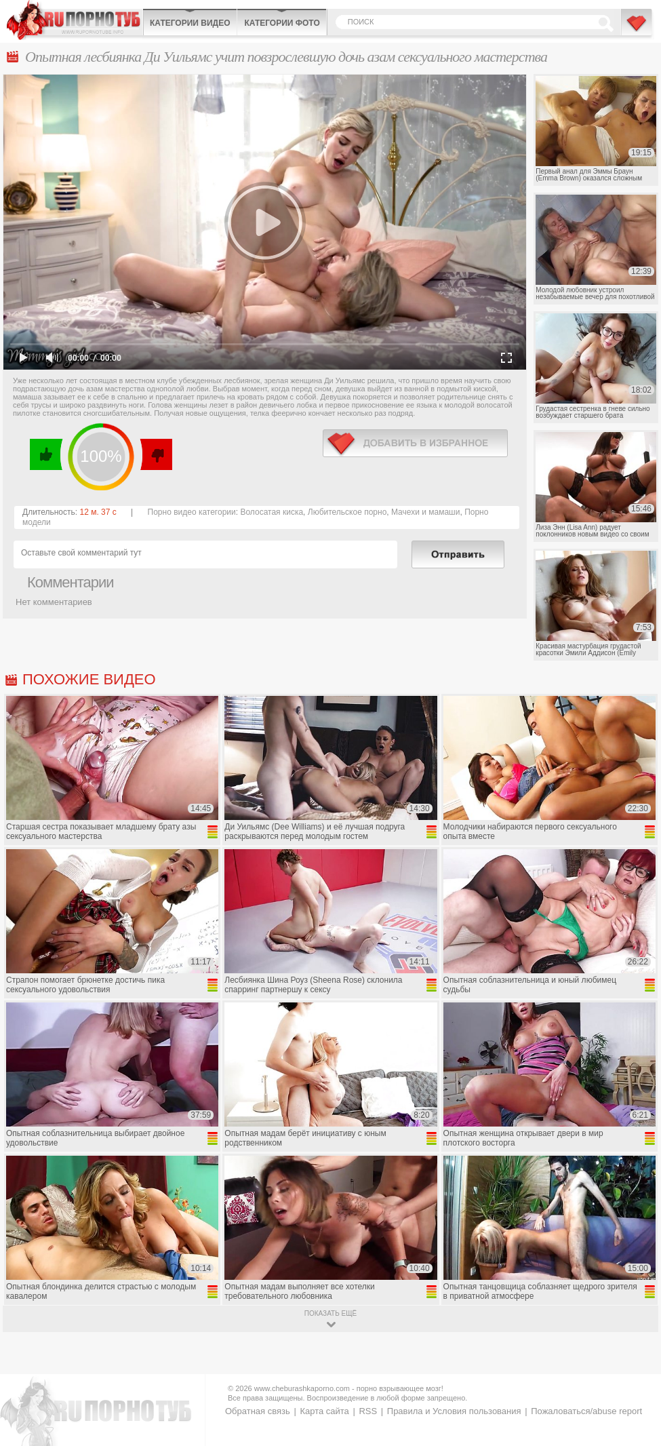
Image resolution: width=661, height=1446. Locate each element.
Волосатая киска (271, 512)
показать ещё (330, 1313)
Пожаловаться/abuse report (586, 1411)
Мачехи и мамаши (425, 512)
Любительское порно (347, 512)
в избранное (415, 443)
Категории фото (281, 23)
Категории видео (190, 23)
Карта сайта (324, 1411)
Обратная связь (257, 1411)
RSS (368, 1411)
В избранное (637, 29)
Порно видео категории (192, 512)
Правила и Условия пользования (454, 1411)
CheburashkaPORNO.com (74, 20)
